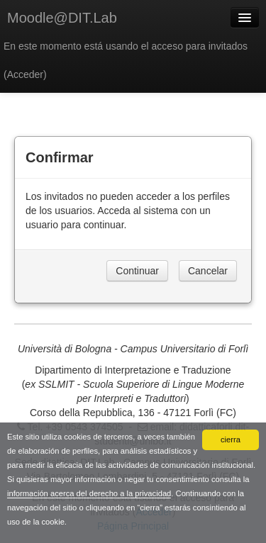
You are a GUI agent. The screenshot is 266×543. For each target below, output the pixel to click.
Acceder (25, 74)
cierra (230, 439)
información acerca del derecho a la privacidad (89, 493)
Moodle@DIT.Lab (62, 18)
